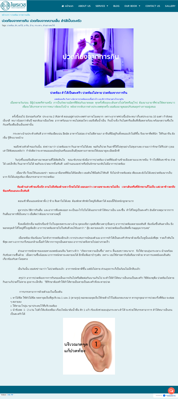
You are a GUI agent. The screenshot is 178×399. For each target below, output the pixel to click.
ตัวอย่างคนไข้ (49, 25)
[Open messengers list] (171, 390)
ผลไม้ (20, 25)
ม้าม (32, 25)
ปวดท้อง (10, 25)
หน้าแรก (5, 15)
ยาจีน (26, 25)
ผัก (16, 25)
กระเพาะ (38, 25)
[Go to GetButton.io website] (171, 396)
